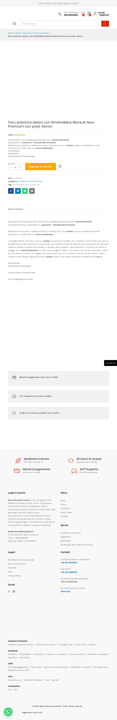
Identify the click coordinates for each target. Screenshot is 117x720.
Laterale (50, 654)
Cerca (105, 24)
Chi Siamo (58, 3)
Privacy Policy (14, 576)
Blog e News (66, 512)
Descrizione (15, 209)
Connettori (62, 654)
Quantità (11, 163)
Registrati (104, 15)
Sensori (92, 644)
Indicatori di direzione (97, 654)
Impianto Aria (14, 680)
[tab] (17, 210)
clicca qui (65, 591)
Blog (66, 3)
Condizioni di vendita (71, 533)
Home (42, 3)
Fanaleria (22, 181)
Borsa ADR (36, 667)
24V (16, 690)
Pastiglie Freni (65, 644)
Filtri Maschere (99, 667)
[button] (8, 712)
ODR (10, 572)
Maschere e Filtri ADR (18, 670)
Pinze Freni (80, 644)
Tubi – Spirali (51, 680)
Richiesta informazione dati (21, 560)
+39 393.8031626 (69, 562)
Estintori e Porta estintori (56, 667)
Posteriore (39, 654)
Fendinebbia (25, 654)
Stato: (11, 135)
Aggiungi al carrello (40, 166)
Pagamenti (66, 537)
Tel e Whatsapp (71, 12)
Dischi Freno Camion (46, 644)
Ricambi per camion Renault (26, 184)
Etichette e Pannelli (80, 667)
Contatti (74, 3)
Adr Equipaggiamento (18, 667)
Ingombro (12, 657)
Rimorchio (25, 657)
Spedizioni (65, 541)
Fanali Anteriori (35, 181)
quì (33, 156)
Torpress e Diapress (33, 680)
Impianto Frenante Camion (21, 644)
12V (9, 690)
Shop (48, 3)
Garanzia (12, 568)
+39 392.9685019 (69, 572)
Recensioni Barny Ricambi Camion (77, 545)
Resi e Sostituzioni (17, 564)
